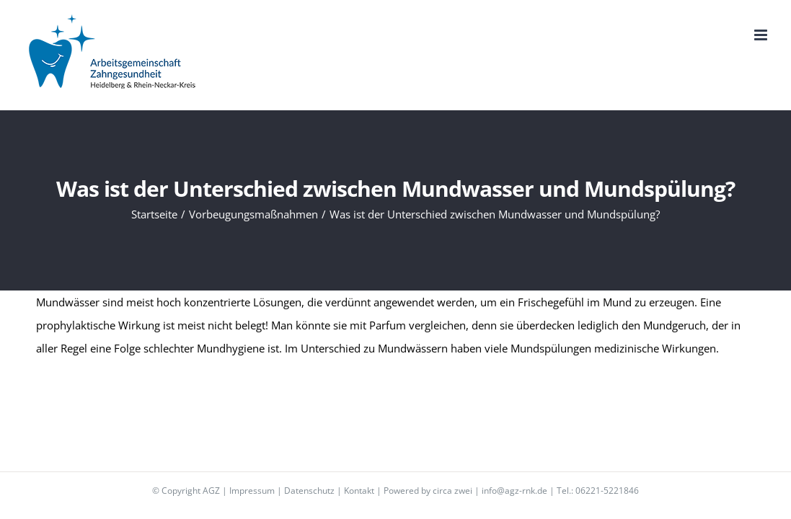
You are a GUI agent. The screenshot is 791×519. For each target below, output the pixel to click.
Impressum (252, 490)
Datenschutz (309, 490)
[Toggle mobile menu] (761, 35)
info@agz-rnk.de (514, 490)
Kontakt (359, 490)
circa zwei (452, 490)
